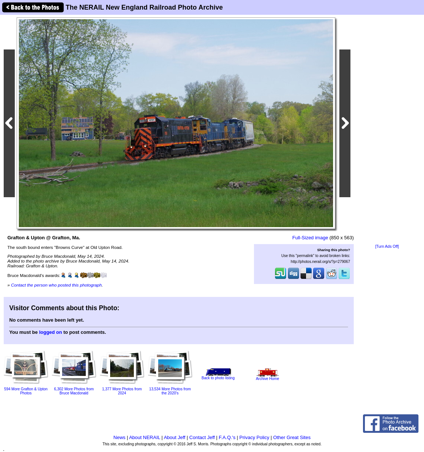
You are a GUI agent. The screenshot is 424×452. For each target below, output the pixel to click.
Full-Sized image (310, 237)
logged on (50, 332)
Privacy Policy (254, 437)
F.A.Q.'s (227, 437)
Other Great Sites (292, 437)
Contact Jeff (202, 437)
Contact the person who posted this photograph (56, 284)
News (119, 437)
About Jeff (174, 437)
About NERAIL (144, 437)
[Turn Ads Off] (387, 246)
